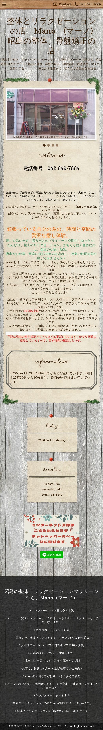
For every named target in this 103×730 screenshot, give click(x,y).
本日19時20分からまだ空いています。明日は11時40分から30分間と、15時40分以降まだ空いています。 (50, 377)
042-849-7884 (88, 4)
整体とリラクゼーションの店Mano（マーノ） (43, 726)
